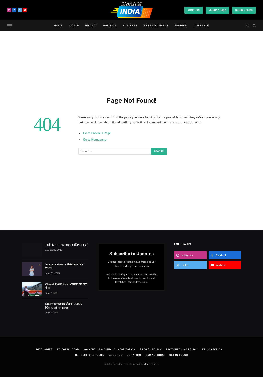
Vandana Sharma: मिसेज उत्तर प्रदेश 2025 (64, 266)
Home (58, 25)
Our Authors (155, 355)
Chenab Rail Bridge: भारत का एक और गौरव (66, 286)
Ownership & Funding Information (109, 349)
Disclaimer (44, 349)
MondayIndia (151, 364)
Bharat (91, 25)
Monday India (217, 10)
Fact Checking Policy (182, 349)
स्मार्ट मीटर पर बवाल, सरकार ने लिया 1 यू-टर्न (66, 244)
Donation (194, 10)
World (74, 25)
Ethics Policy (212, 349)
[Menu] (9, 26)
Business (130, 25)
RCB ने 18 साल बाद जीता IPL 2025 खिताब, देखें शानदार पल (63, 305)
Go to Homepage (94, 139)
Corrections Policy (89, 355)
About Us (115, 355)
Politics (109, 25)
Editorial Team (68, 349)
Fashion (181, 25)
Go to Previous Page (97, 133)
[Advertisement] (131, 63)
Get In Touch (178, 355)
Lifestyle (201, 25)
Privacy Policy (150, 349)
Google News (244, 10)
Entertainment (156, 25)
